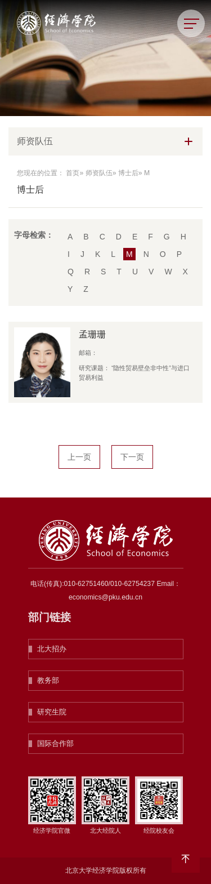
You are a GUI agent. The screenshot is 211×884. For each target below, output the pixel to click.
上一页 (79, 456)
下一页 (132, 456)
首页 (72, 173)
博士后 (128, 173)
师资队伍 (99, 173)
